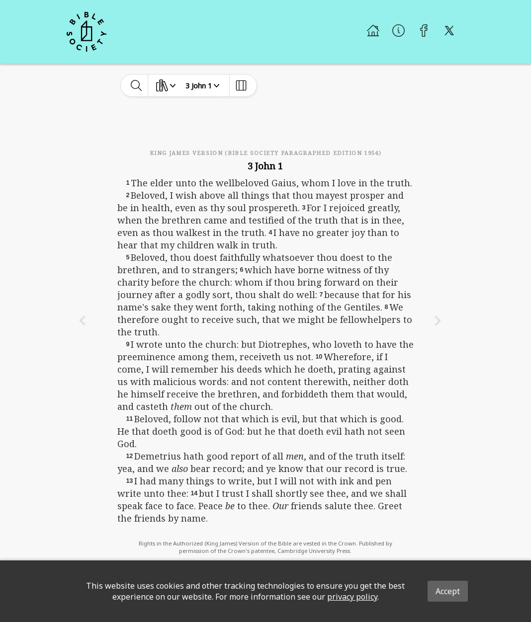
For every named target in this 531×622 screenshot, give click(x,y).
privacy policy (352, 596)
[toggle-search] (136, 85)
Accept (448, 591)
